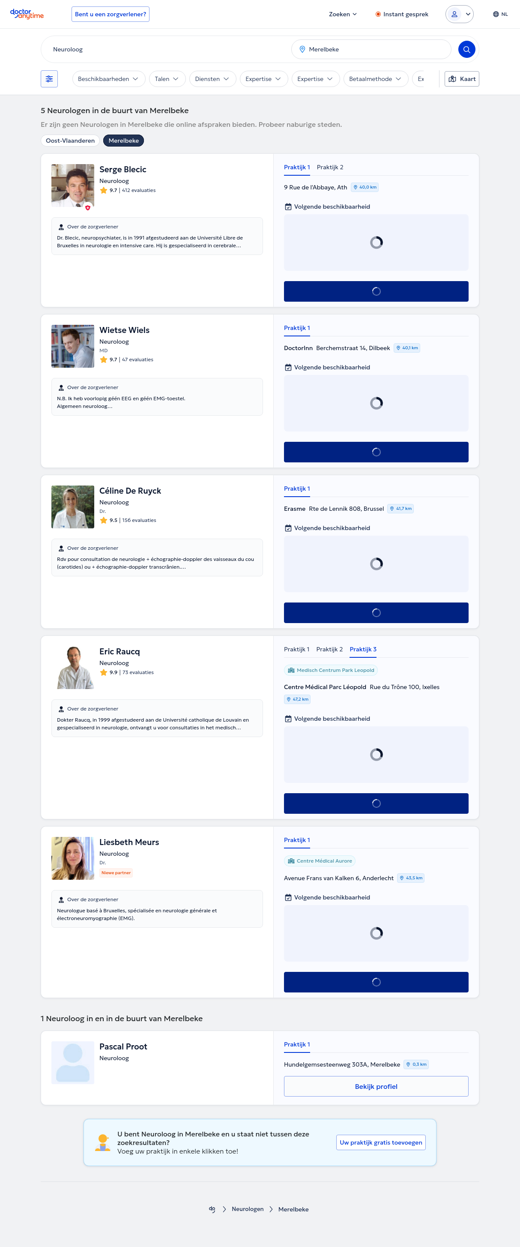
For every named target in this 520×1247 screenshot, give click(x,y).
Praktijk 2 (330, 167)
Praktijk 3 (363, 649)
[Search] (466, 49)
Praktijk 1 (297, 167)
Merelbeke (123, 140)
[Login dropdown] (459, 14)
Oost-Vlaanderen (70, 140)
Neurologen (247, 1209)
